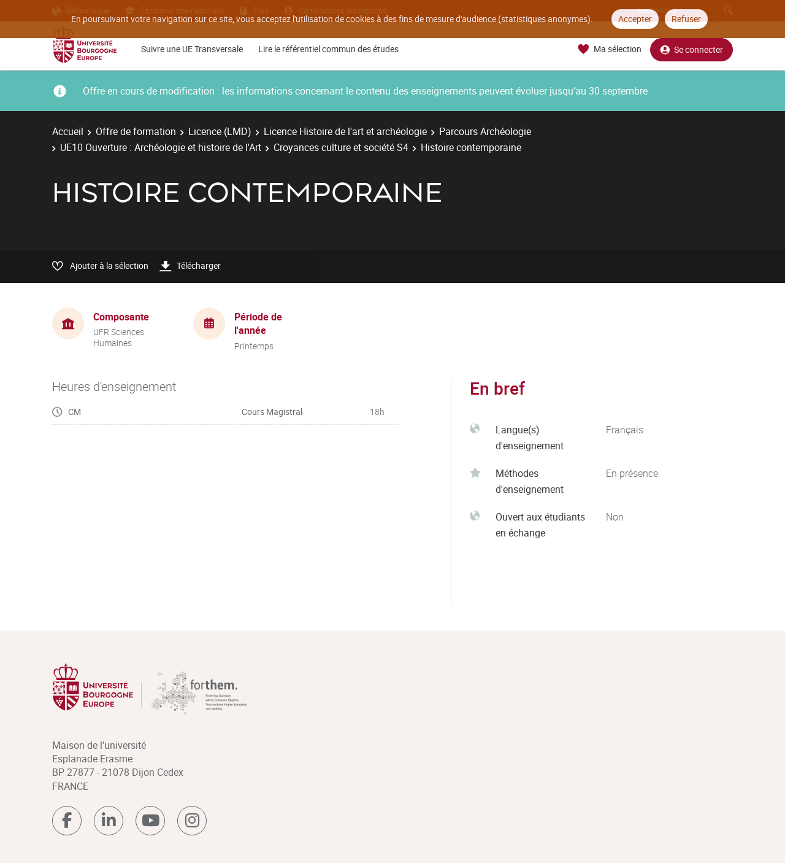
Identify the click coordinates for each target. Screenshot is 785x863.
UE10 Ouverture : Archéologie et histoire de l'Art (160, 147)
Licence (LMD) (219, 131)
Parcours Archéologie (485, 131)
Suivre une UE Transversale (192, 49)
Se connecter (691, 49)
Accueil (67, 131)
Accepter (635, 19)
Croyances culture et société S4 (341, 147)
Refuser (686, 19)
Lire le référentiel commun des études (328, 49)
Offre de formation (136, 131)
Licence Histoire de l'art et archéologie (345, 131)
